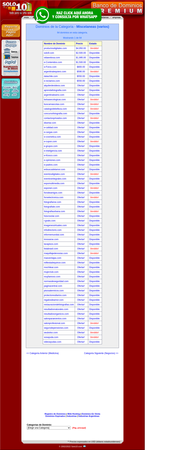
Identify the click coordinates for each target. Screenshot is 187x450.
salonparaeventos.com (55, 318)
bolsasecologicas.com (55, 99)
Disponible (94, 53)
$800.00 (81, 67)
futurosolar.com (51, 216)
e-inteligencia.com (53, 151)
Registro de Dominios (55, 414)
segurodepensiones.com (56, 328)
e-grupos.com (50, 146)
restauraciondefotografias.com (59, 304)
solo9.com (49, 53)
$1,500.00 (81, 62)
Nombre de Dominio (54, 43)
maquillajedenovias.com (56, 253)
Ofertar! (81, 85)
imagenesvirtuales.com (55, 225)
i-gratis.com (49, 220)
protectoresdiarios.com (55, 295)
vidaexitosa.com (52, 57)
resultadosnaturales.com (56, 309)
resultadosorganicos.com (56, 314)
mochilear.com (51, 267)
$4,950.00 (81, 48)
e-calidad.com (51, 127)
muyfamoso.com (52, 276)
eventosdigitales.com (54, 174)
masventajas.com (52, 258)
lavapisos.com (51, 244)
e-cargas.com (50, 132)
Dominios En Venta (91, 414)
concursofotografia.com (55, 113)
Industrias (72, 416)
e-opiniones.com (52, 160)
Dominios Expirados (55, 416)
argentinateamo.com (54, 95)
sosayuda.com (51, 337)
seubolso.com (51, 332)
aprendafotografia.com (55, 90)
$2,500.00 (81, 53)
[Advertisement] (72, 382)
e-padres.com (50, 164)
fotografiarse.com (52, 202)
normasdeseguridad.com (56, 281)
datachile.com (51, 76)
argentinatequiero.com (55, 71)
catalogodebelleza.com (55, 109)
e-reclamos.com (52, 81)
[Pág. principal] (79, 428)
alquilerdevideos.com (54, 85)
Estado (93, 43)
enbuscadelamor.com (54, 169)
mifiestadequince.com (54, 262)
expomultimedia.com (54, 183)
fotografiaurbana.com (54, 211)
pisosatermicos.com (54, 290)
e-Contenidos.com (53, 62)
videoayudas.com (52, 342)
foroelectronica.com (53, 197)
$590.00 (81, 71)
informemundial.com (54, 234)
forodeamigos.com (53, 192)
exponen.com (50, 188)
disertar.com (50, 123)
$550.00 (81, 76)
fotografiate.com (52, 206)
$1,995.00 (81, 57)
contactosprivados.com (55, 118)
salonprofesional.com (54, 323)
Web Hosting (74, 414)
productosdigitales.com (55, 48)
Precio (79, 43)
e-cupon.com (50, 141)
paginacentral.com (53, 286)
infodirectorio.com (53, 230)
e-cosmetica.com (52, 137)
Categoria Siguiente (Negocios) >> (101, 353)
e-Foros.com (50, 67)
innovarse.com (51, 239)
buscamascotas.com (54, 104)
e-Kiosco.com (50, 155)
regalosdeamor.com (53, 300)
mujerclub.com (51, 272)
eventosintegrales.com (55, 178)
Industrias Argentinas (88, 416)
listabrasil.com (51, 248)
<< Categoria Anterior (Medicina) (42, 353)
